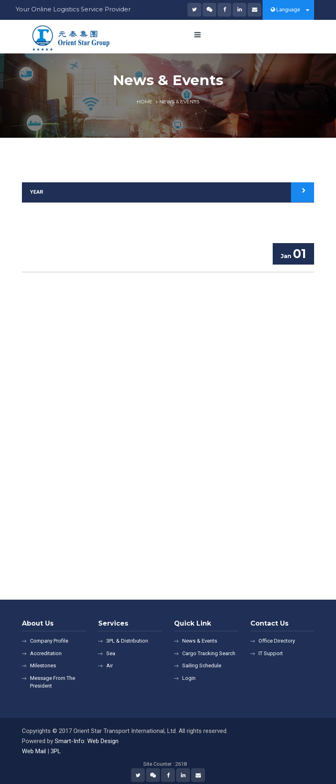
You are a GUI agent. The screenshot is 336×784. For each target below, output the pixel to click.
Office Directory (276, 641)
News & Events (199, 641)
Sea (110, 653)
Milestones (43, 665)
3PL (56, 751)
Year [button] (36, 192)
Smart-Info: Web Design (86, 741)
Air (109, 665)
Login (189, 678)
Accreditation (46, 653)
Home (145, 101)
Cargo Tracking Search (208, 653)
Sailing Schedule (201, 665)
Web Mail (34, 751)
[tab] (168, 192)
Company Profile (49, 641)
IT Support (270, 653)
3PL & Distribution (127, 641)
